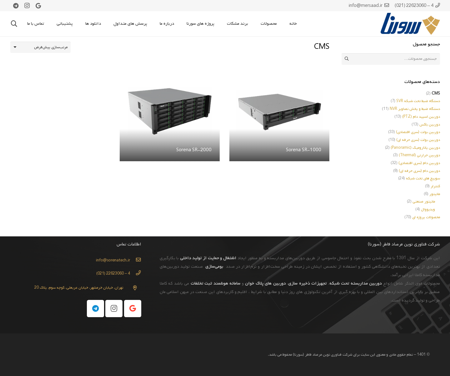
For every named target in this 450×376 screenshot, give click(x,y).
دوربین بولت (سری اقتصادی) (418, 132)
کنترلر (435, 186)
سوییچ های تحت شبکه (423, 178)
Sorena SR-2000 (194, 150)
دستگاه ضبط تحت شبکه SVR (418, 101)
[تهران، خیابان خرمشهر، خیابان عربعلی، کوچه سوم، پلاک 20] (132, 288)
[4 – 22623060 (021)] (135, 274)
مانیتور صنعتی (423, 201)
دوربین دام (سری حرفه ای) (419, 171)
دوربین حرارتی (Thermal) (419, 155)
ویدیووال (428, 209)
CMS (436, 93)
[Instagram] (27, 5)
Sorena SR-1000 (303, 150)
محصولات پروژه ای (426, 217)
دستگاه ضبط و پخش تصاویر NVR (415, 109)
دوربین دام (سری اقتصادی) (419, 163)
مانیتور (434, 194)
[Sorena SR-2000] (170, 66)
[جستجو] (14, 23)
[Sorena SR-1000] (279, 66)
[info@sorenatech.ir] (135, 260)
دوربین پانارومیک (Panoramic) (415, 148)
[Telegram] (16, 5)
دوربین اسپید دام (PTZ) (421, 117)
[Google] (38, 5)
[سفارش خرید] (40, 47)
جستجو (347, 58)
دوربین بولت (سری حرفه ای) (418, 140)
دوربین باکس (429, 124)
